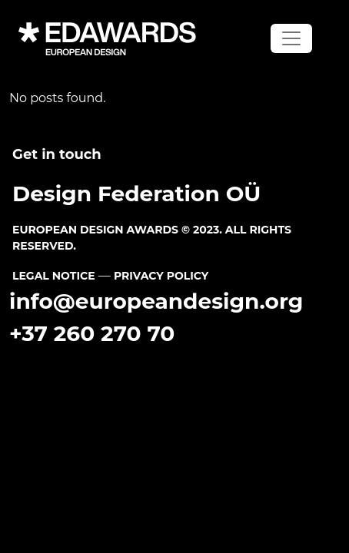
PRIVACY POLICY (161, 276)
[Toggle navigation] (291, 38)
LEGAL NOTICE (53, 276)
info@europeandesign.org (156, 301)
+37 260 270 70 (91, 333)
